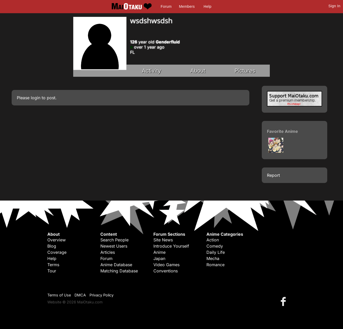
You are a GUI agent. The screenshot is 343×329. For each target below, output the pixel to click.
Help (207, 6)
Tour (51, 270)
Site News (163, 239)
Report (273, 175)
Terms (53, 264)
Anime (159, 252)
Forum (166, 6)
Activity (151, 70)
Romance (215, 264)
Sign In (334, 6)
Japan (159, 258)
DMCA (80, 295)
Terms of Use (59, 295)
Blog (51, 246)
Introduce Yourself (171, 246)
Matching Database (119, 270)
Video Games (166, 264)
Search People (114, 239)
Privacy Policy (102, 295)
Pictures (245, 70)
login (35, 97)
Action (212, 239)
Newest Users (113, 246)
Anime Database (116, 264)
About (197, 70)
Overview (56, 239)
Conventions (165, 270)
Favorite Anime (282, 131)
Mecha (212, 258)
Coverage (56, 252)
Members (187, 6)
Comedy (214, 246)
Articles (107, 252)
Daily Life (215, 252)
